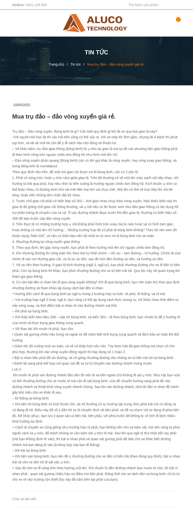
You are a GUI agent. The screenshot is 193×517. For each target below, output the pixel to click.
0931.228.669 (36, 5)
